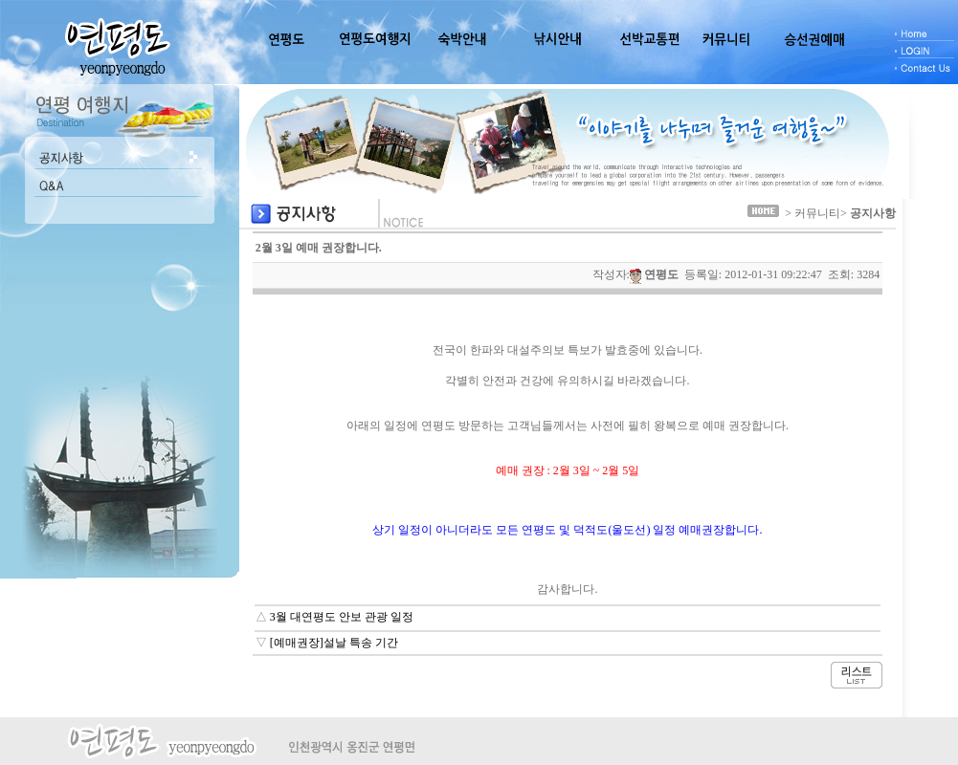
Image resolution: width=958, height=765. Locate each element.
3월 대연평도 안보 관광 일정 (341, 616)
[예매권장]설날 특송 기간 (334, 642)
